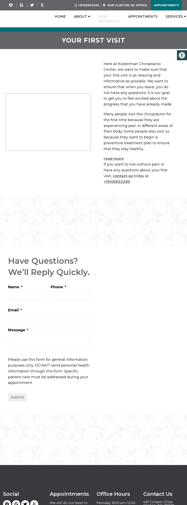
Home (60, 16)
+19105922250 (88, 5)
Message (18, 330)
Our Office (126, 5)
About (80, 16)
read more (114, 158)
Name (15, 287)
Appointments (166, 5)
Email (15, 310)
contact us (123, 176)
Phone (58, 287)
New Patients (107, 18)
